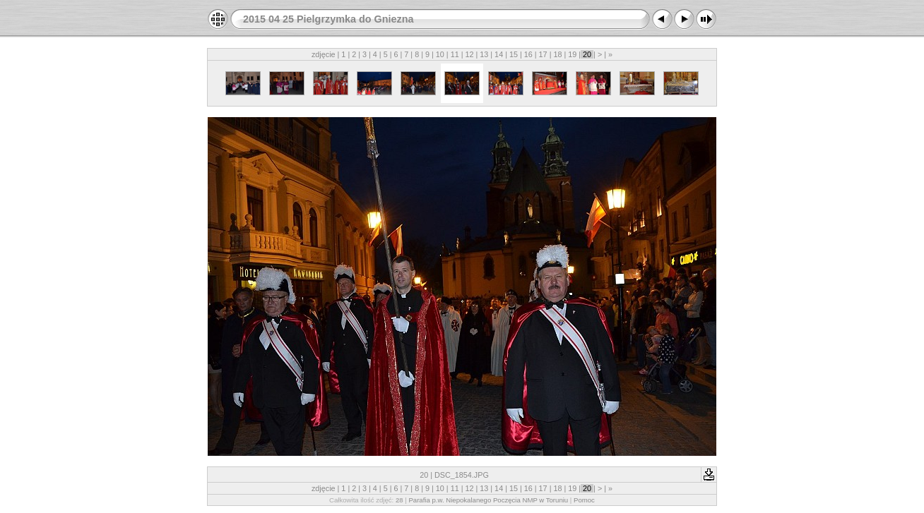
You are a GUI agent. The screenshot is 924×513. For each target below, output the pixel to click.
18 (557, 54)
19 (572, 54)
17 (543, 54)
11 (455, 54)
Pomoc (584, 500)
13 (484, 54)
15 (513, 54)
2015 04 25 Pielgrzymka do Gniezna (328, 19)
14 (498, 54)
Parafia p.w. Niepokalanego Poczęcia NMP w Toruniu (488, 500)
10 (440, 54)
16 (528, 54)
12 (469, 54)
